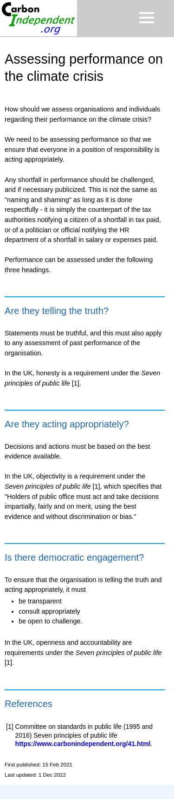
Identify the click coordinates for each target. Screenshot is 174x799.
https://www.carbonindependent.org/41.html (83, 743)
